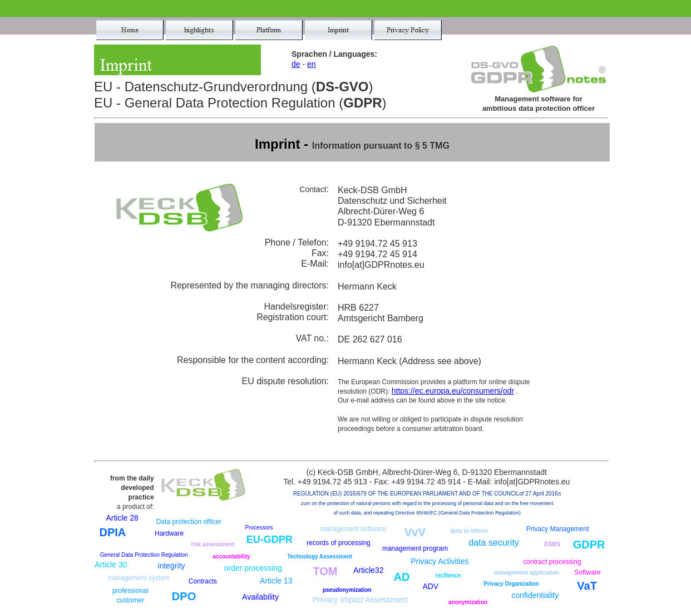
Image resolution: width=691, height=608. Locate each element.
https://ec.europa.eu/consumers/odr (453, 390)
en (311, 64)
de (296, 64)
